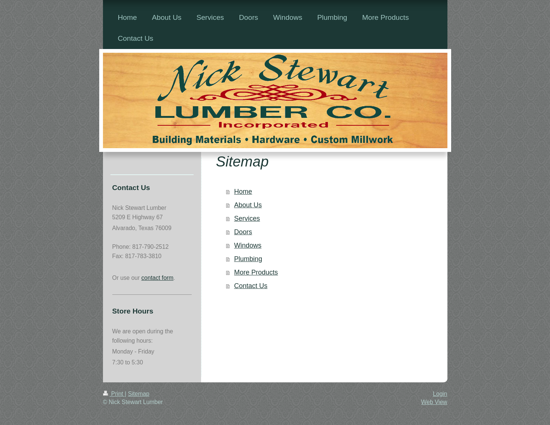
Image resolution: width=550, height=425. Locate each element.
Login (440, 394)
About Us (248, 205)
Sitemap (138, 394)
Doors (243, 232)
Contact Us (250, 286)
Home (243, 191)
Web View (434, 402)
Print (114, 394)
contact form (158, 278)
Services (247, 218)
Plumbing (248, 259)
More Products (256, 272)
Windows (247, 245)
